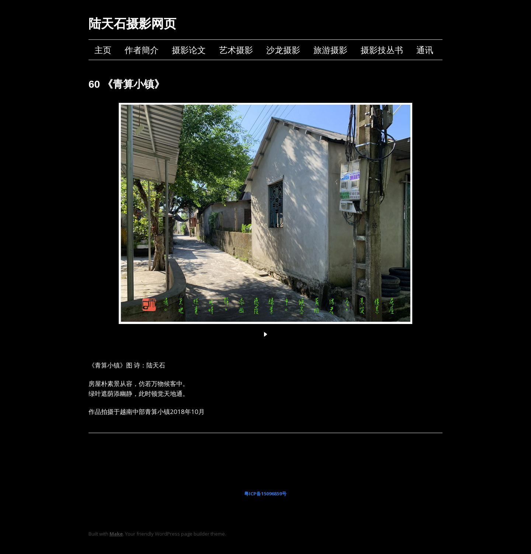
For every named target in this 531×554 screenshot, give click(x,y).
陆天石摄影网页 (132, 24)
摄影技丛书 (382, 50)
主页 (102, 50)
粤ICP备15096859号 (265, 493)
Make (116, 533)
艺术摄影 (236, 50)
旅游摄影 (330, 50)
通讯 (424, 50)
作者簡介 (142, 50)
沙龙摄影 (283, 50)
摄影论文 (189, 50)
